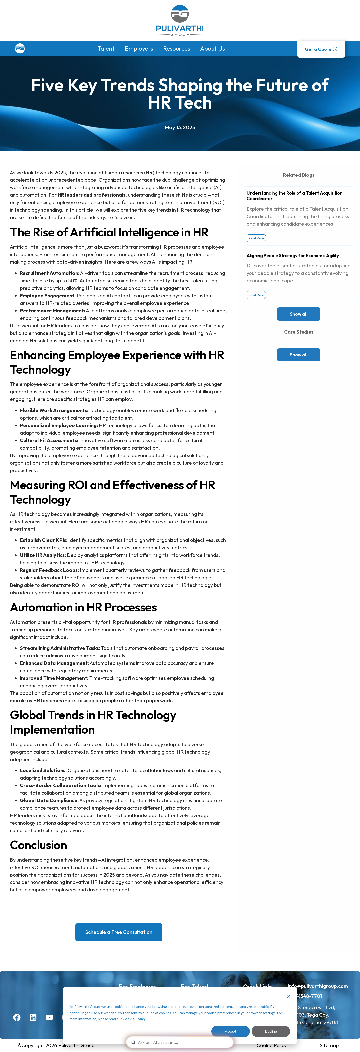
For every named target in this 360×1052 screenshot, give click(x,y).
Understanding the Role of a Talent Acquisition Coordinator (294, 195)
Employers (139, 48)
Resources (176, 48)
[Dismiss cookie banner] (288, 997)
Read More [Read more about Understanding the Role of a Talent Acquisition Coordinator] (256, 238)
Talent (106, 48)
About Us (212, 48)
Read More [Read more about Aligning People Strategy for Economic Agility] (256, 295)
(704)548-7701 (305, 996)
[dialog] (180, 1015)
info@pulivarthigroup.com (318, 986)
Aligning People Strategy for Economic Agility (293, 255)
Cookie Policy (134, 1019)
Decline (271, 1031)
